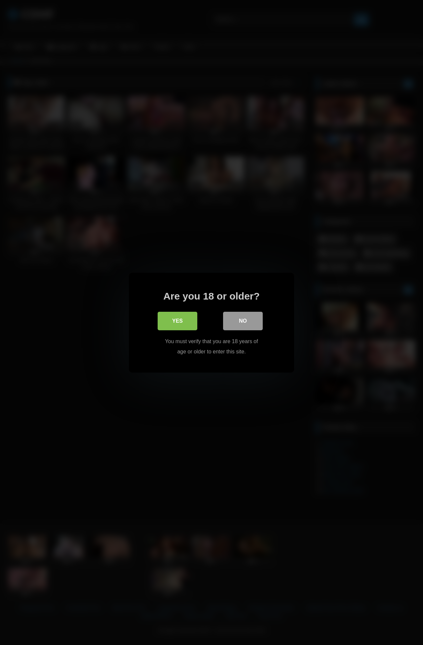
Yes (177, 321)
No (243, 321)
